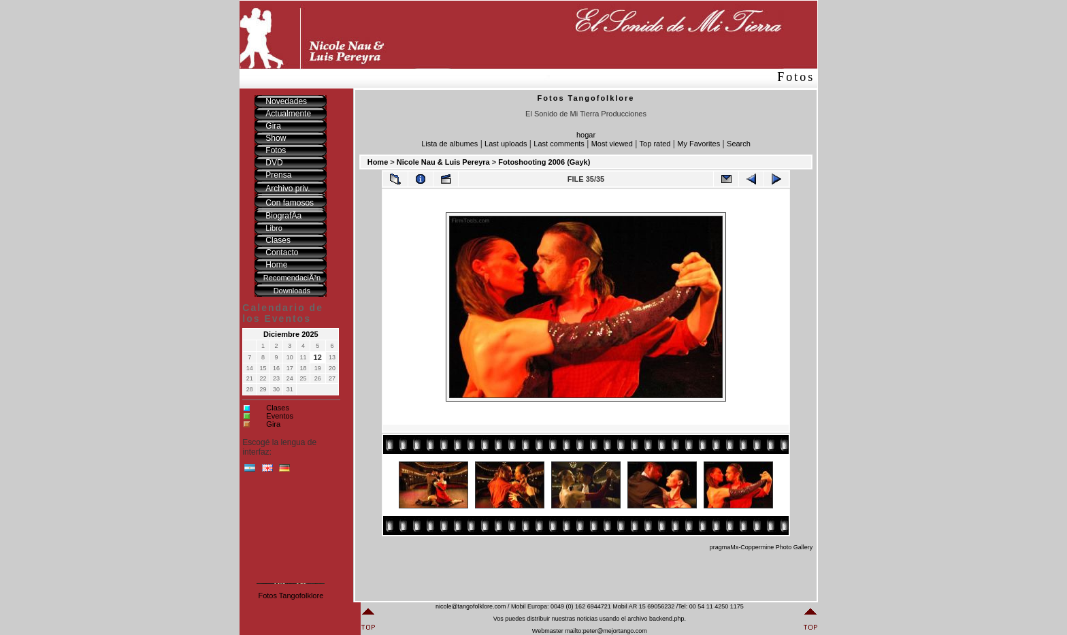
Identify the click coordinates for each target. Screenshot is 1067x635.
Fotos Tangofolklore (290, 595)
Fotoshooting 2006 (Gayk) (544, 162)
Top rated (655, 144)
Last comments (559, 144)
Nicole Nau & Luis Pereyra (443, 162)
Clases (277, 408)
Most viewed (612, 144)
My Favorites (698, 144)
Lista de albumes (449, 144)
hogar (585, 135)
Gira (273, 424)
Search (739, 144)
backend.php (667, 618)
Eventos (279, 416)
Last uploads (506, 144)
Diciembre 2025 (290, 334)
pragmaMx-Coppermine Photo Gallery (761, 547)
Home (378, 162)
